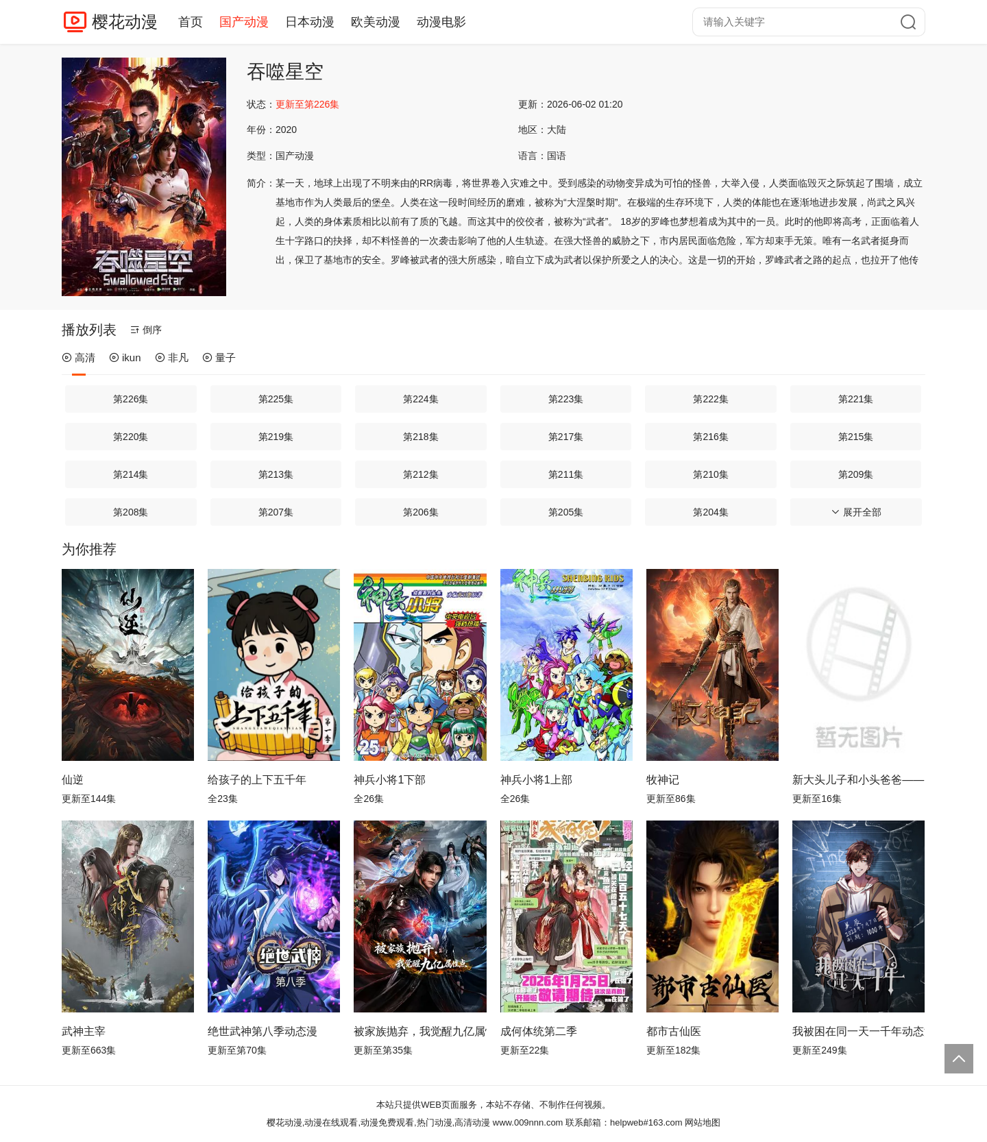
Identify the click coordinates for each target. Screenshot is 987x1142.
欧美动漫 (375, 22)
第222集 (710, 398)
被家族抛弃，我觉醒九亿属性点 (420, 1031)
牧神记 (662, 780)
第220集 (130, 436)
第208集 (130, 512)
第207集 (275, 512)
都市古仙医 (673, 1031)
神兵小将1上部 (536, 780)
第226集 (130, 398)
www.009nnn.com (528, 1122)
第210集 (710, 474)
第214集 (130, 474)
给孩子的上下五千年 (257, 780)
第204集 (710, 512)
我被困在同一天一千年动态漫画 (858, 1031)
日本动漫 (309, 22)
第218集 (420, 436)
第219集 (275, 436)
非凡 (171, 357)
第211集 (565, 474)
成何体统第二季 (538, 1031)
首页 (190, 22)
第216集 (710, 436)
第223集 (565, 398)
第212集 (420, 474)
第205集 (565, 512)
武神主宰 (84, 1031)
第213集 (275, 474)
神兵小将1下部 (390, 780)
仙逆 (73, 780)
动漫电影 (441, 22)
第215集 (855, 436)
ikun (125, 357)
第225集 (275, 398)
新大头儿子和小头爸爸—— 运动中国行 (858, 780)
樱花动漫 (125, 21)
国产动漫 (244, 22)
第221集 (855, 398)
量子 (219, 357)
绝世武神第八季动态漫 (262, 1031)
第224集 (420, 398)
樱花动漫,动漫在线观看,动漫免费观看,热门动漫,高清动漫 (378, 1122)
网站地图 (702, 1122)
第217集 (565, 436)
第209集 (855, 474)
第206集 (420, 512)
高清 (78, 357)
